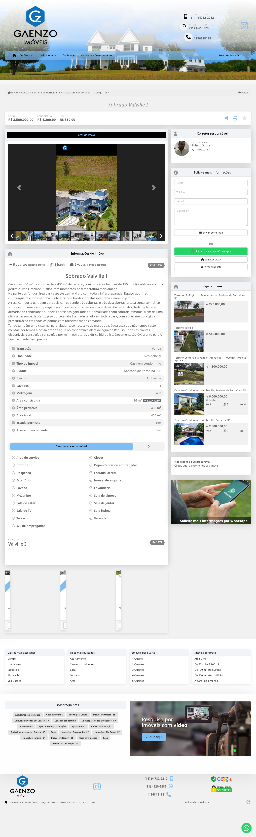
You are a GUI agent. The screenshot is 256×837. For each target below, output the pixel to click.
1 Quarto (137, 689)
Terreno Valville (183, 327)
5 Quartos (138, 711)
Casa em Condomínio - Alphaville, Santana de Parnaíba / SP (210, 390)
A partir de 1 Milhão (206, 711)
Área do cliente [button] (227, 55)
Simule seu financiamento (96, 55)
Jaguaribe (13, 700)
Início (13, 92)
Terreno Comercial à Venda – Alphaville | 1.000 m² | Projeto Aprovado (210, 359)
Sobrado (75, 706)
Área (73, 711)
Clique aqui (181, 465)
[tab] (19, 135)
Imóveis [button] (25, 55)
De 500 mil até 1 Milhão (209, 706)
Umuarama (14, 695)
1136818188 (202, 38)
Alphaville (13, 706)
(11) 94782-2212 (202, 17)
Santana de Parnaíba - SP (47, 92)
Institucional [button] (46, 55)
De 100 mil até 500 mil (208, 700)
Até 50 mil (200, 689)
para (27, 746)
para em (32, 751)
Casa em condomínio (78, 92)
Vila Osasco (14, 711)
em (104, 745)
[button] (20, 188)
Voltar (243, 92)
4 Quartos (138, 706)
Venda (25, 92)
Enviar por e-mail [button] (211, 232)
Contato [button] (67, 55)
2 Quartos (138, 695)
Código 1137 (101, 92)
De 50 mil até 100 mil (207, 695)
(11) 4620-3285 (199, 28)
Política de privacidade (197, 833)
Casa (73, 700)
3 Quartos (138, 700)
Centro (12, 689)
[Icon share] (244, 25)
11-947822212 (200, 149)
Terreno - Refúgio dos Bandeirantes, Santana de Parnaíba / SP (209, 296)
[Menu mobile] (14, 55)
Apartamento (78, 689)
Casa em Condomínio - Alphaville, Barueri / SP (202, 420)
